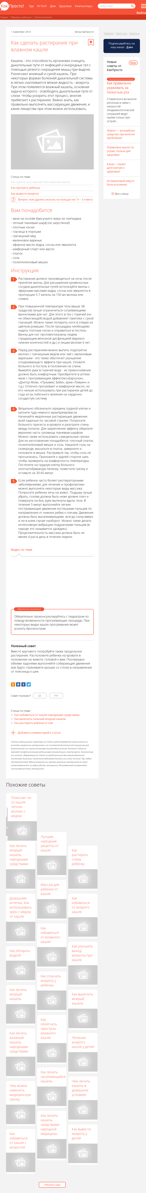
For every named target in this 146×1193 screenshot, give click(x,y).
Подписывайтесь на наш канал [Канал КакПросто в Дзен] (122, 45)
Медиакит (109, 33)
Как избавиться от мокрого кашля (81, 905)
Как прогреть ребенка (25, 188)
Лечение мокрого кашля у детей (83, 1042)
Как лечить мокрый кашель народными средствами (19, 854)
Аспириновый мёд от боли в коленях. (121, 182)
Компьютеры (83, 6)
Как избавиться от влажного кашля (50, 935)
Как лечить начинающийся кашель (53, 1076)
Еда (31, 6)
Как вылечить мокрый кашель (82, 998)
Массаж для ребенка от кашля (50, 889)
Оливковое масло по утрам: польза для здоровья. (120, 151)
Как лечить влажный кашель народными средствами (19, 1042)
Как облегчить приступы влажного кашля (49, 1028)
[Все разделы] (143, 6)
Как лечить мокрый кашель (18, 994)
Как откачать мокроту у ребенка (51, 980)
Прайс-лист (121, 33)
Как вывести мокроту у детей (81, 1133)
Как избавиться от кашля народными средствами (46, 715)
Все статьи (122, 194)
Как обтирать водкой (20, 952)
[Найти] (132, 6)
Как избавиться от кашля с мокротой (19, 1140)
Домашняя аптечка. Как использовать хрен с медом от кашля (21, 907)
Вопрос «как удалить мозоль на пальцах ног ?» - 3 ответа (55, 199)
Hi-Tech (42, 6)
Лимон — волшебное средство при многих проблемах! (121, 134)
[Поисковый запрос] (116, 6)
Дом (53, 6)
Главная (4, 17)
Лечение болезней (43, 17)
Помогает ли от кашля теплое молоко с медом (82, 806)
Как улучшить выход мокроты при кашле (82, 953)
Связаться (134, 33)
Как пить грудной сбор (51, 799)
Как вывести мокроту (25, 193)
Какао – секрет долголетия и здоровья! (116, 167)
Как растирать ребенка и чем (33, 723)
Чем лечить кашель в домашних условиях (81, 1088)
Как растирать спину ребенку (80, 857)
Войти (141, 13)
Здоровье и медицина (21, 17)
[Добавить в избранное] (91, 42)
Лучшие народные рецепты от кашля (50, 843)
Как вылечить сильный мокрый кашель (40, 719)
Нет (56, 695)
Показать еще (52, 1184)
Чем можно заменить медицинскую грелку (20, 1092)
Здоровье (65, 6)
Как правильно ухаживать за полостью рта (119, 87)
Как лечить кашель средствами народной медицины (50, 1124)
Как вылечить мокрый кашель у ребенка (20, 804)
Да (39, 695)
